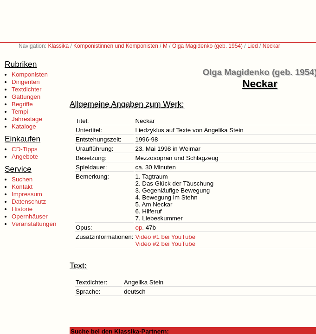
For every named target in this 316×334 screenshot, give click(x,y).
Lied (252, 46)
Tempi (20, 111)
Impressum (27, 194)
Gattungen (26, 96)
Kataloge (24, 126)
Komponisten (30, 74)
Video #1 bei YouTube (165, 236)
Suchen (22, 179)
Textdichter (26, 89)
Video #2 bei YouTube (165, 243)
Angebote (25, 156)
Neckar (271, 46)
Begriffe (22, 104)
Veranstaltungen (34, 223)
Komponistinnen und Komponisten (115, 46)
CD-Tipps (25, 149)
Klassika (58, 46)
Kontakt (22, 186)
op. (139, 227)
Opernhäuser (30, 216)
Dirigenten (26, 81)
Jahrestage (27, 119)
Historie (22, 209)
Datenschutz (29, 201)
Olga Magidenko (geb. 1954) (207, 46)
